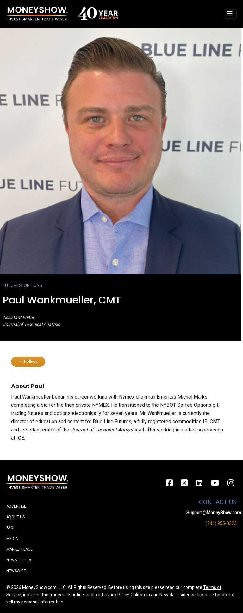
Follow (28, 361)
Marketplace (19, 549)
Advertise (16, 506)
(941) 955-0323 (221, 523)
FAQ (9, 528)
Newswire (16, 571)
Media (12, 538)
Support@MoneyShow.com (213, 512)
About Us (15, 517)
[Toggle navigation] (230, 14)
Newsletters (19, 560)
